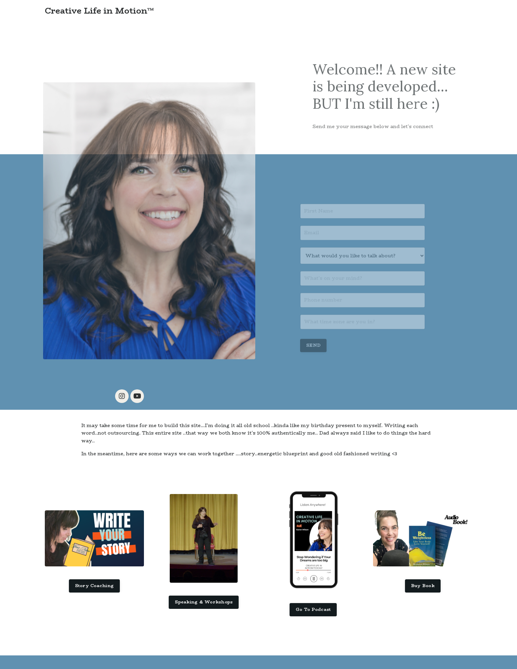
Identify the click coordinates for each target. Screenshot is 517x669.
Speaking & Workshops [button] (204, 602)
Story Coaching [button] (94, 585)
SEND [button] (313, 349)
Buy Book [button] (423, 585)
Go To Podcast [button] (313, 609)
